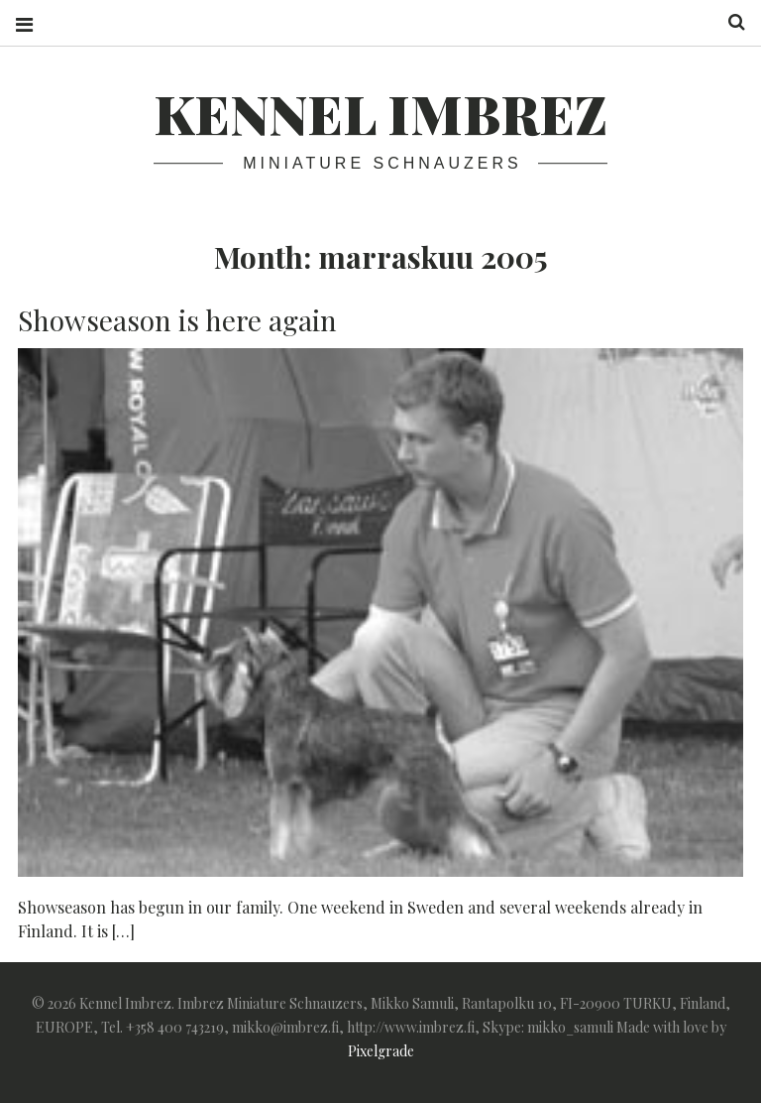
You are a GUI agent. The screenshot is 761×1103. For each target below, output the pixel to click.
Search (729, 22)
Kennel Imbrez (380, 113)
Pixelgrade (381, 1051)
